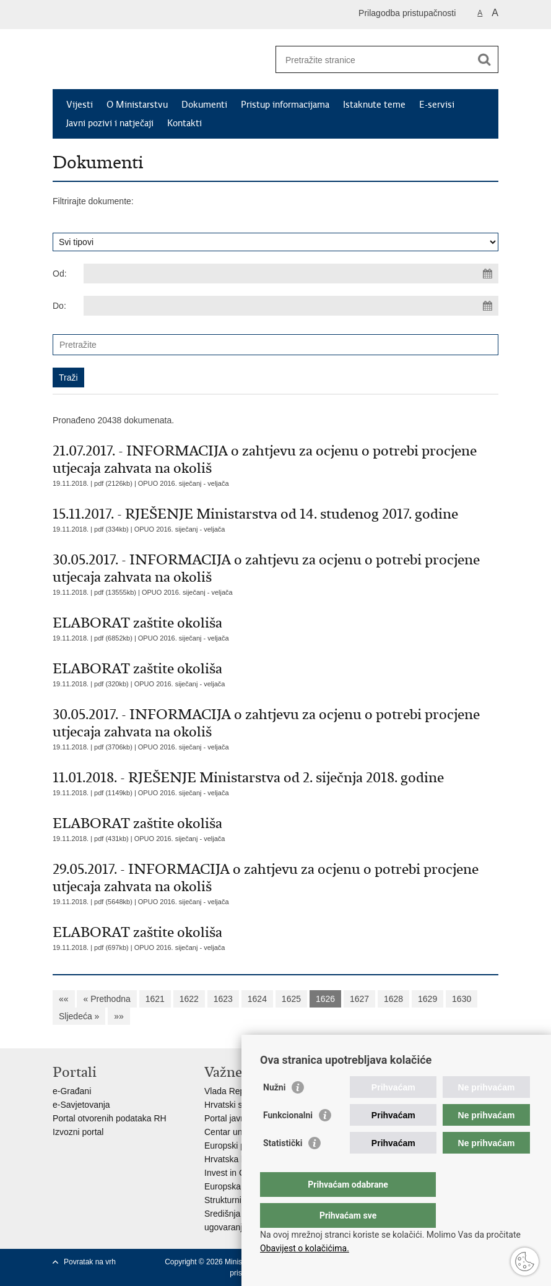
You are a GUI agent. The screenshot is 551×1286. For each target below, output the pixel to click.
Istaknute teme (374, 104)
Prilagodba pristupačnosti (407, 13)
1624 (257, 999)
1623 (223, 999)
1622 (189, 999)
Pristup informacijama (285, 104)
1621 (155, 999)
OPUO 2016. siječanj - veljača (183, 483)
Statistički (282, 1168)
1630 (461, 999)
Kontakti (184, 123)
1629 (427, 999)
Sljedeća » (79, 1016)
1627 (359, 999)
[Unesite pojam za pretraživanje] (373, 60)
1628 (393, 999)
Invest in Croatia (235, 1173)
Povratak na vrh (90, 1262)
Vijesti (79, 104)
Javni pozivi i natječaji (110, 123)
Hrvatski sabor (231, 1105)
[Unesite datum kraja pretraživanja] (291, 306)
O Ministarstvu (137, 104)
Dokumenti (204, 104)
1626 (325, 999)
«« (64, 999)
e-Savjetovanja (81, 1105)
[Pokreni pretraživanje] (484, 59)
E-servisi (436, 104)
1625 (291, 999)
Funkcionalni (288, 1140)
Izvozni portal (78, 1132)
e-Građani (72, 1091)
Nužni (274, 1112)
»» (119, 1016)
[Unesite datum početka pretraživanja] (291, 273)
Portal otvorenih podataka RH (110, 1118)
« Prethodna (106, 999)
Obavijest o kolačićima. (304, 1248)
